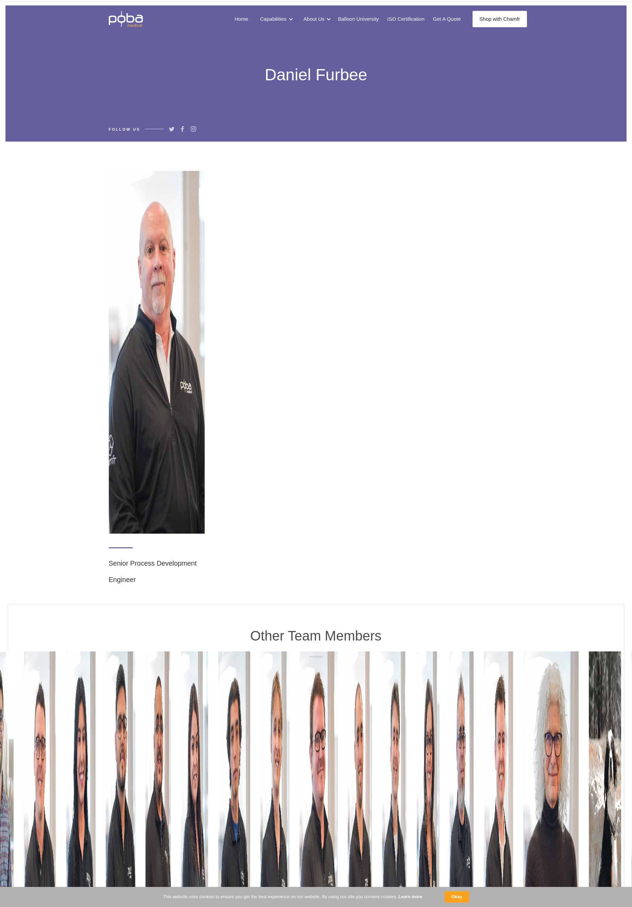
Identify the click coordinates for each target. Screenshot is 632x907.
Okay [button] (456, 896)
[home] (126, 19)
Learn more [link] (410, 896)
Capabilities (273, 19)
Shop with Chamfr (499, 19)
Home (241, 19)
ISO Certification (405, 19)
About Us (314, 19)
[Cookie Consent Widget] (316, 897)
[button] (275, 19)
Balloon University (358, 19)
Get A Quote (447, 19)
